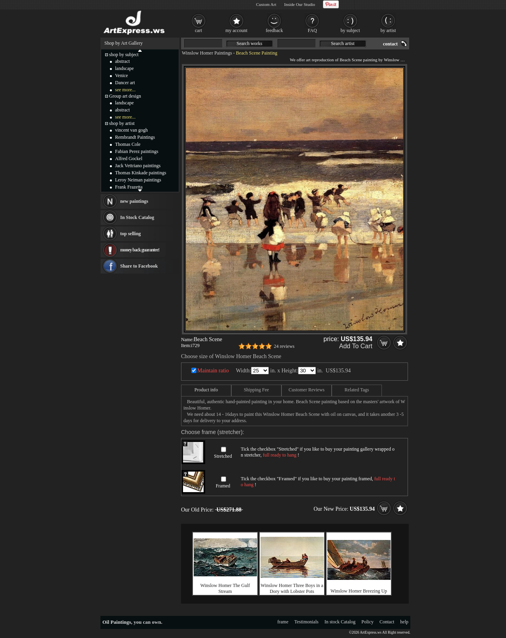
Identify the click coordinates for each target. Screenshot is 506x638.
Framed (223, 486)
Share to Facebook (139, 266)
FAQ (312, 30)
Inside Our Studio (299, 4)
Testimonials (307, 622)
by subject (350, 30)
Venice (121, 75)
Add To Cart (355, 346)
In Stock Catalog (137, 217)
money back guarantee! (139, 250)
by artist (388, 30)
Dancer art (125, 82)
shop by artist (122, 123)
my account (236, 30)
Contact (387, 622)
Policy (367, 622)
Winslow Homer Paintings (207, 53)
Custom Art (266, 4)
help (404, 622)
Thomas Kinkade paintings (140, 173)
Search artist (343, 43)
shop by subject (124, 54)
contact (390, 44)
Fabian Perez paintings (136, 151)
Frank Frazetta (129, 187)
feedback (274, 30)
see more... (125, 89)
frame (283, 622)
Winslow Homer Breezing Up (358, 591)
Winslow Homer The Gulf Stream (225, 588)
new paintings (134, 201)
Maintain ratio (213, 371)
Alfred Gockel (128, 158)
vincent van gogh (131, 130)
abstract (122, 61)
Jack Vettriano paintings (137, 165)
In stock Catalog (340, 622)
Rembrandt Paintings (135, 137)
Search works (249, 43)
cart (198, 30)
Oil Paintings (116, 622)
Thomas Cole (127, 144)
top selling (130, 233)
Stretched (223, 456)
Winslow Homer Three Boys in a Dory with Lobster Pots (292, 588)
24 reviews (284, 346)
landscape (124, 68)
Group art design (125, 96)
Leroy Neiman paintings (138, 180)
